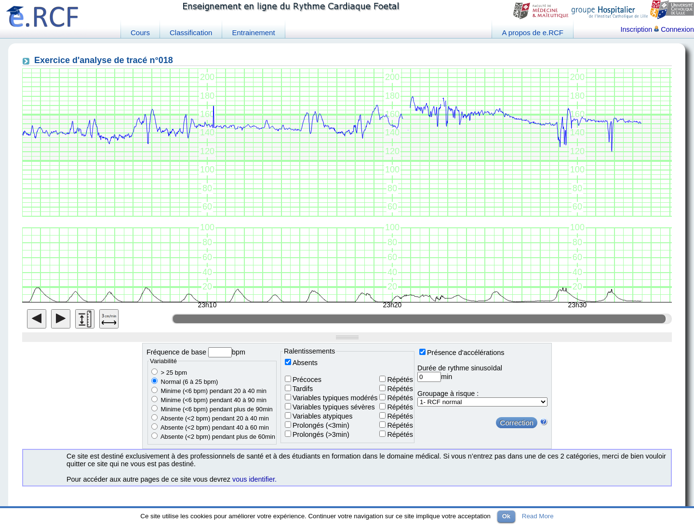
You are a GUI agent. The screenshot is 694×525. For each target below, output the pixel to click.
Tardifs (303, 389)
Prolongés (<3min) (321, 425)
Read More (538, 516)
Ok (506, 516)
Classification (191, 32)
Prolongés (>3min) (321, 434)
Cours (140, 32)
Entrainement (253, 32)
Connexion (674, 29)
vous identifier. (254, 479)
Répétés (400, 379)
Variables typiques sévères (334, 407)
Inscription (637, 29)
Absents (305, 363)
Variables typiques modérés (335, 398)
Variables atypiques (323, 416)
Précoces (307, 379)
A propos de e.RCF (532, 32)
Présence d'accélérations (465, 352)
